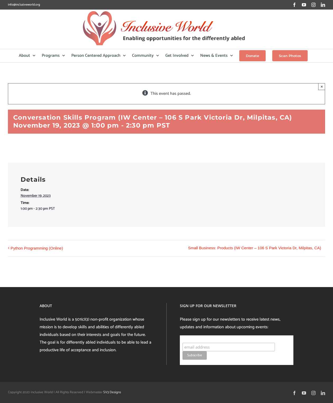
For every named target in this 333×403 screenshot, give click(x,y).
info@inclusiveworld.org (24, 4)
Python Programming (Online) (37, 248)
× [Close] (322, 86)
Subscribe (192, 337)
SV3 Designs (112, 392)
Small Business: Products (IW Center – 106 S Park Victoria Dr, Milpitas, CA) (254, 248)
